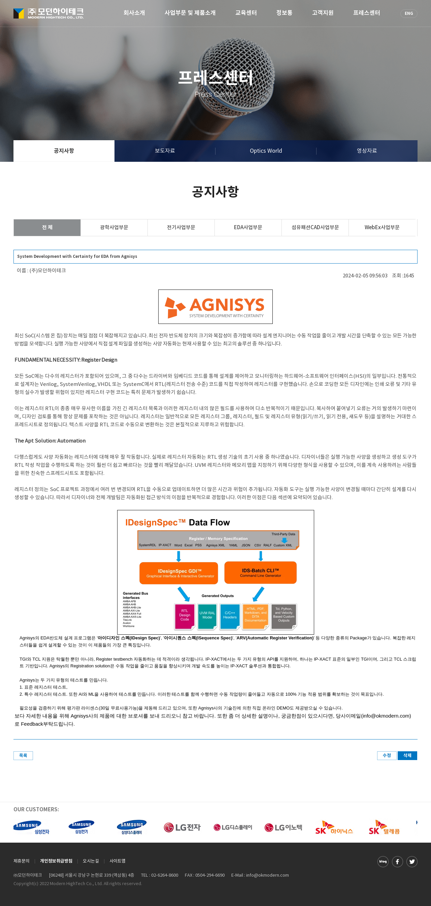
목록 (23, 755)
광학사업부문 (114, 228)
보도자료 (165, 151)
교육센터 (246, 13)
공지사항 (64, 151)
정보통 (284, 13)
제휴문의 (21, 861)
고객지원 (323, 13)
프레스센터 (366, 13)
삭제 (407, 755)
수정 (387, 755)
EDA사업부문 (248, 228)
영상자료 (367, 151)
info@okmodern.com (267, 875)
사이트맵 (117, 861)
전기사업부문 (181, 228)
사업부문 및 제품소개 (190, 13)
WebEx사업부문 (382, 228)
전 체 (47, 227)
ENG (409, 13)
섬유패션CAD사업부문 (315, 228)
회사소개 (134, 13)
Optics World (266, 151)
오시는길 (91, 861)
